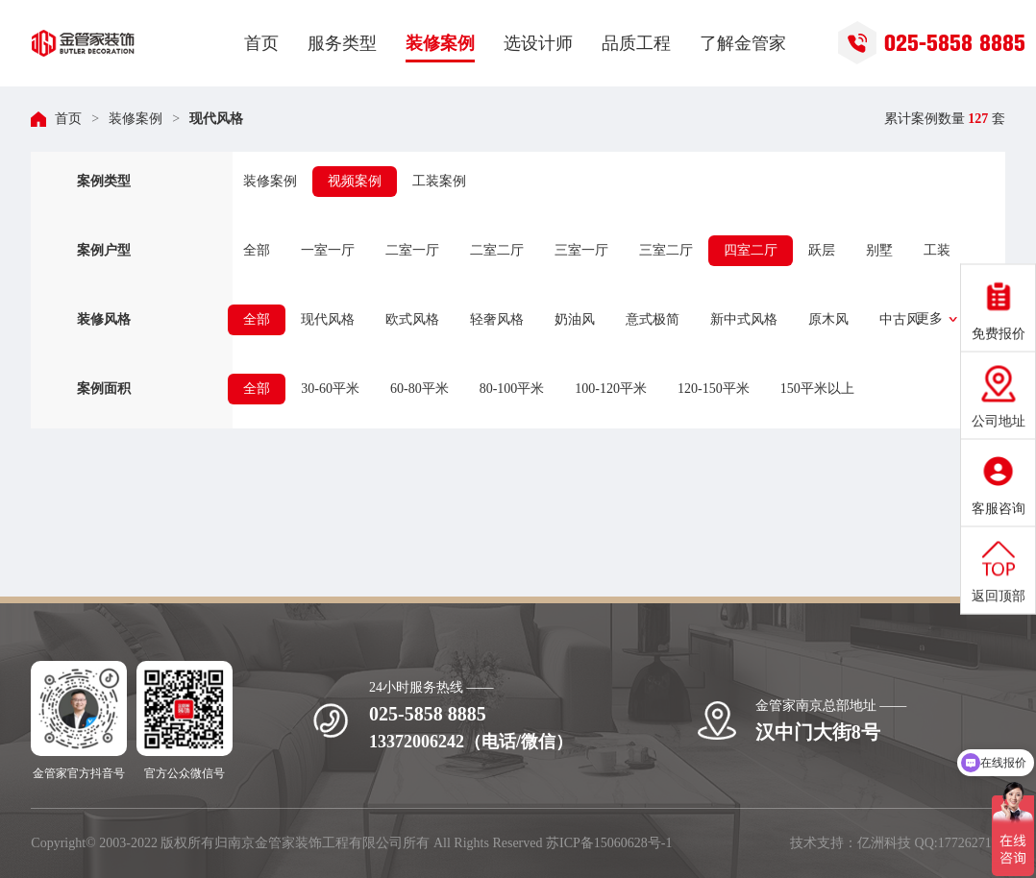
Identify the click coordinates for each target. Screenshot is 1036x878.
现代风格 (216, 118)
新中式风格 (743, 319)
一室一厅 (328, 250)
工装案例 (439, 181)
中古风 (899, 319)
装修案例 (135, 118)
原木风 (828, 319)
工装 (937, 250)
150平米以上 (817, 388)
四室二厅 (750, 250)
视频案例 (355, 181)
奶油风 (575, 319)
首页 (68, 118)
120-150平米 (714, 388)
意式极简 (652, 319)
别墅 (879, 250)
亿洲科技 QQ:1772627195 (931, 843)
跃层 (821, 250)
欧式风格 (412, 319)
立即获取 (909, 553)
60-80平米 (419, 388)
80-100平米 (512, 388)
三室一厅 (581, 250)
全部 (256, 250)
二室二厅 (497, 250)
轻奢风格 (497, 319)
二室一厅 (412, 250)
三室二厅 (666, 250)
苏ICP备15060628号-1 (609, 843)
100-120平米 (611, 388)
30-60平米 (330, 388)
